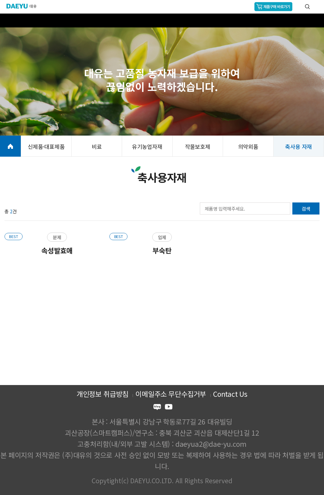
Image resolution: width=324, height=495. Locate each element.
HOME (10, 146)
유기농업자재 (147, 146)
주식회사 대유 (24, 6)
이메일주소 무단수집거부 (170, 394)
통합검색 (307, 6)
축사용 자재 (298, 146)
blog (157, 408)
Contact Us (230, 394)
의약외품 (248, 146)
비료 (97, 146)
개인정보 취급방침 (102, 394)
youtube (168, 408)
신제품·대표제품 (46, 146)
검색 (306, 208)
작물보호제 (197, 146)
